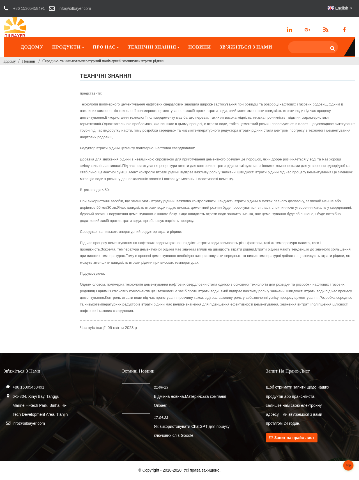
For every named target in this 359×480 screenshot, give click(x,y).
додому (32, 47)
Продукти (68, 47)
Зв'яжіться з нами (246, 47)
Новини (199, 47)
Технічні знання (154, 47)
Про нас (106, 47)
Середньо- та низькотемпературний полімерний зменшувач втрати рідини (103, 60)
